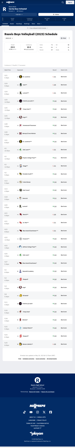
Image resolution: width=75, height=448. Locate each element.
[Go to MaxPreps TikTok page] (24, 412)
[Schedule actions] (69, 38)
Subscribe (32, 420)
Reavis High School (37, 381)
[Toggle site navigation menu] (2, 2)
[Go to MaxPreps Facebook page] (50, 412)
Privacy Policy (42, 420)
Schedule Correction (28, 358)
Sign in (70, 2)
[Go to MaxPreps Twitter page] (44, 412)
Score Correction (40, 358)
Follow (56, 14)
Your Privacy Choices (38, 425)
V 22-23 (19, 14)
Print (19, 358)
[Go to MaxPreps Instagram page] (37, 412)
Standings (19, 24)
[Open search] (62, 2)
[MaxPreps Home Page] (27, 28)
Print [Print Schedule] (63, 38)
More (39, 24)
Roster (12, 24)
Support (37, 428)
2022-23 (9, 38)
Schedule (5, 24)
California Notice (43, 423)
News (33, 24)
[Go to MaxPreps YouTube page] (31, 412)
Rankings (27, 24)
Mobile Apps (41, 417)
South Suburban (30, 49)
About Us (32, 417)
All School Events (52, 358)
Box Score (64, 76)
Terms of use (30, 423)
